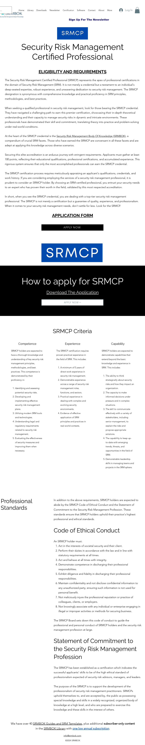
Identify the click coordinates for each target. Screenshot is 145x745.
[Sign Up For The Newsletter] (89, 19)
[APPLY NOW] (72, 227)
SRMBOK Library (55, 728)
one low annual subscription (90, 728)
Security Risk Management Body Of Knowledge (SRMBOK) (91, 136)
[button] (137, 10)
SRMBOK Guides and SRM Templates (57, 723)
